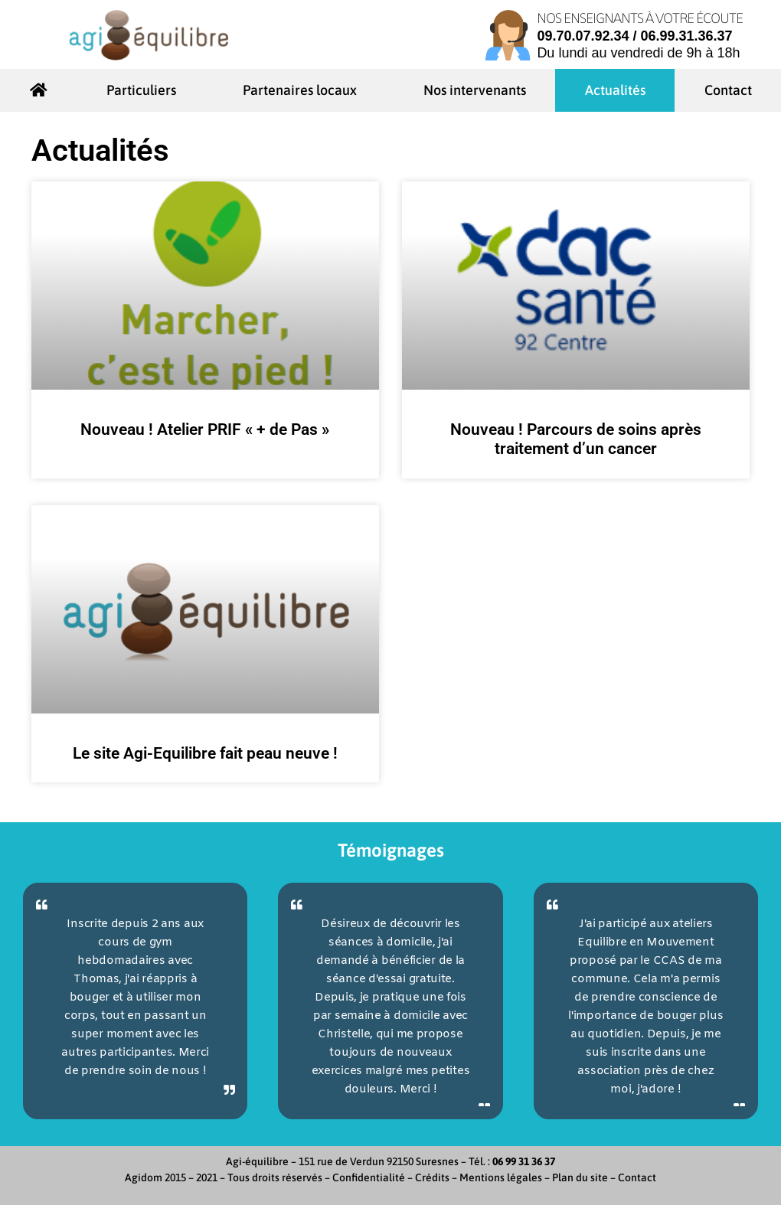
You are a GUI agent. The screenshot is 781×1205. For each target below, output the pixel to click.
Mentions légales (500, 1177)
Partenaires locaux (303, 90)
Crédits (432, 1177)
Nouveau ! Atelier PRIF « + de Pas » (204, 429)
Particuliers (145, 90)
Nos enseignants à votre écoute (640, 18)
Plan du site (580, 1177)
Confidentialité (368, 1177)
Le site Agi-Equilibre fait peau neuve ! (205, 753)
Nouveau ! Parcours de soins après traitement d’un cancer (575, 439)
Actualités (615, 90)
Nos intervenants (474, 90)
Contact (728, 90)
